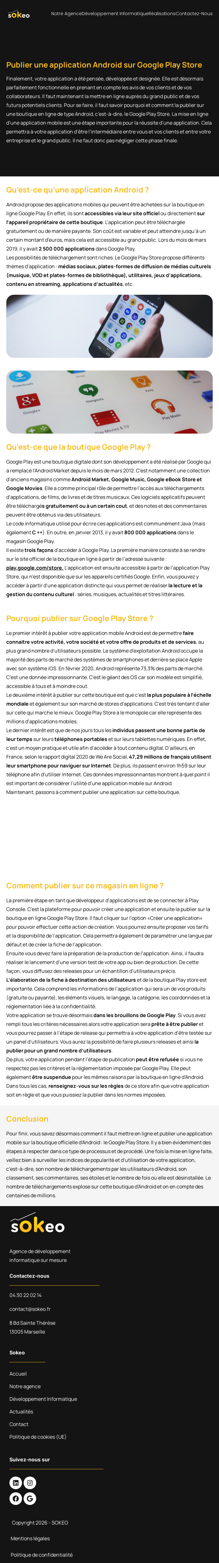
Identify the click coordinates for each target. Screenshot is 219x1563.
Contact (18, 1424)
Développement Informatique (115, 13)
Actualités (21, 1411)
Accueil (18, 1373)
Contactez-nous (194, 13)
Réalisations (162, 13)
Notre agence (66, 13)
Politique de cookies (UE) (38, 1436)
